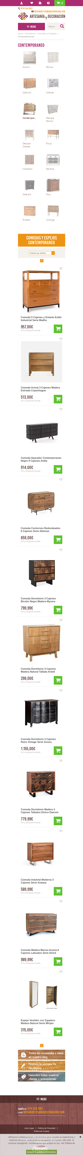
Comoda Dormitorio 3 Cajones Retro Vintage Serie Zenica (38, 740)
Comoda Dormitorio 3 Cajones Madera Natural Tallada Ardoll (38, 670)
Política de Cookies (41, 1131)
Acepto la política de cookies (41, 1152)
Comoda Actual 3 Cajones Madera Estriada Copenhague (40, 389)
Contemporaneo (26, 36)
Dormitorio (30, 33)
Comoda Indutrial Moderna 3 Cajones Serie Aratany (37, 881)
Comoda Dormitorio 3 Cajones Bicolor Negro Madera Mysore (38, 600)
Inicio (20, 33)
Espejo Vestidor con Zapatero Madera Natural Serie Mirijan (38, 1022)
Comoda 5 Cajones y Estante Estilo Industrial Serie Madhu (41, 318)
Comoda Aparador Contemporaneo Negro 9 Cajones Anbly (41, 459)
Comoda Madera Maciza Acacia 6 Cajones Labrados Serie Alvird (40, 951)
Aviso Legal (29, 1128)
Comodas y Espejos (47, 33)
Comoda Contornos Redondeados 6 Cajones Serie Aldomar (40, 529)
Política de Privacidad (46, 1128)
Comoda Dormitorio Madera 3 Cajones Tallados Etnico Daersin (39, 811)
